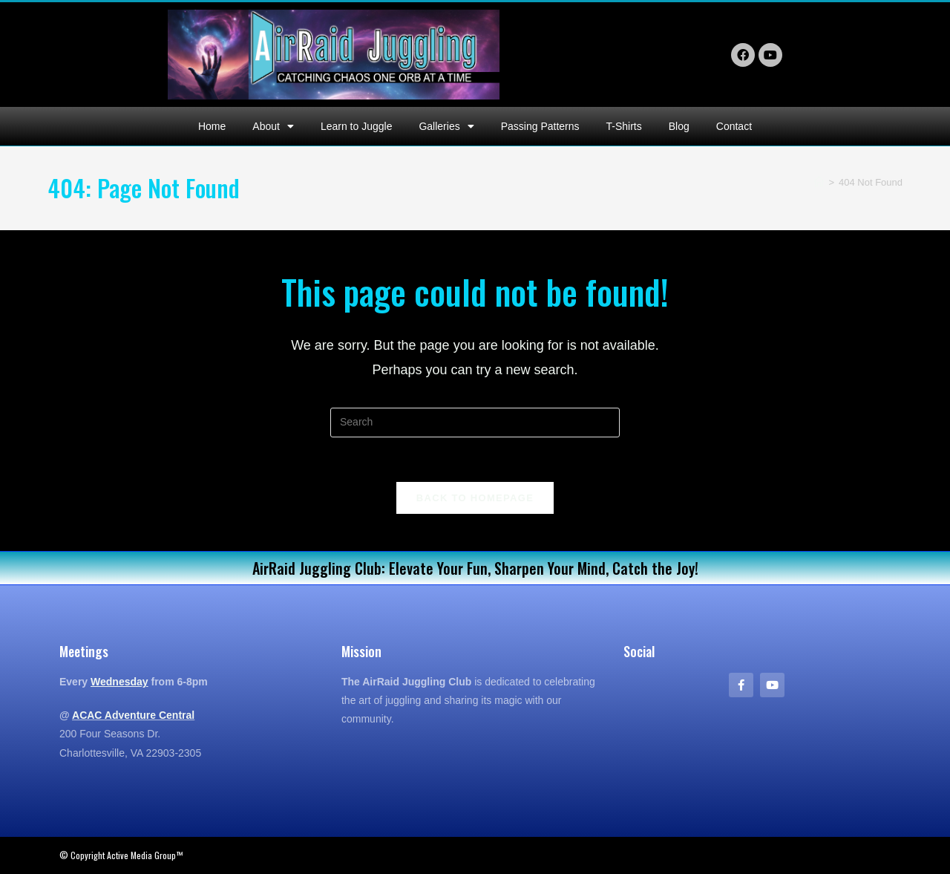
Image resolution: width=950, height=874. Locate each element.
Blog (679, 126)
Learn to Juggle (357, 126)
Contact (734, 126)
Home (212, 126)
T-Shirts (624, 126)
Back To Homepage (475, 497)
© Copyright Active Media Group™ (121, 855)
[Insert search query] (475, 422)
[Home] (819, 182)
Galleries (446, 126)
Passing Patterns (540, 126)
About (273, 126)
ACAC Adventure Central (133, 715)
